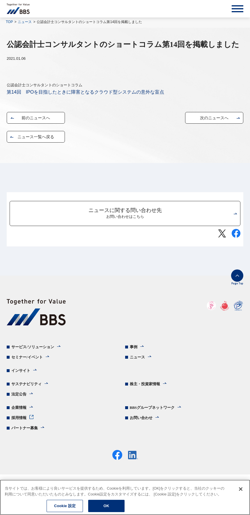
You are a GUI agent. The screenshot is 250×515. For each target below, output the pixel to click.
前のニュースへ (36, 117)
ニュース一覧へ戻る (35, 136)
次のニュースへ (214, 117)
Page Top (237, 283)
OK (106, 506)
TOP (9, 22)
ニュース (25, 22)
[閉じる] (240, 489)
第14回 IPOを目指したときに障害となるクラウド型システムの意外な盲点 (85, 92)
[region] (125, 497)
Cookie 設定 (65, 506)
